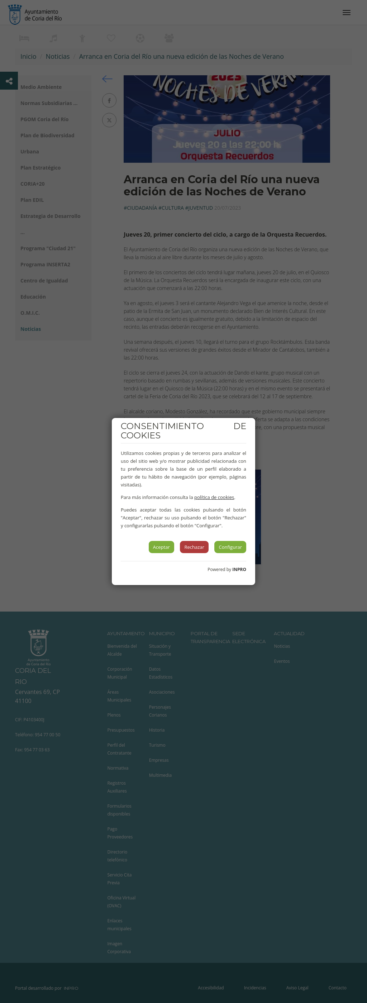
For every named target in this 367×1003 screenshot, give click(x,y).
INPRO (239, 569)
